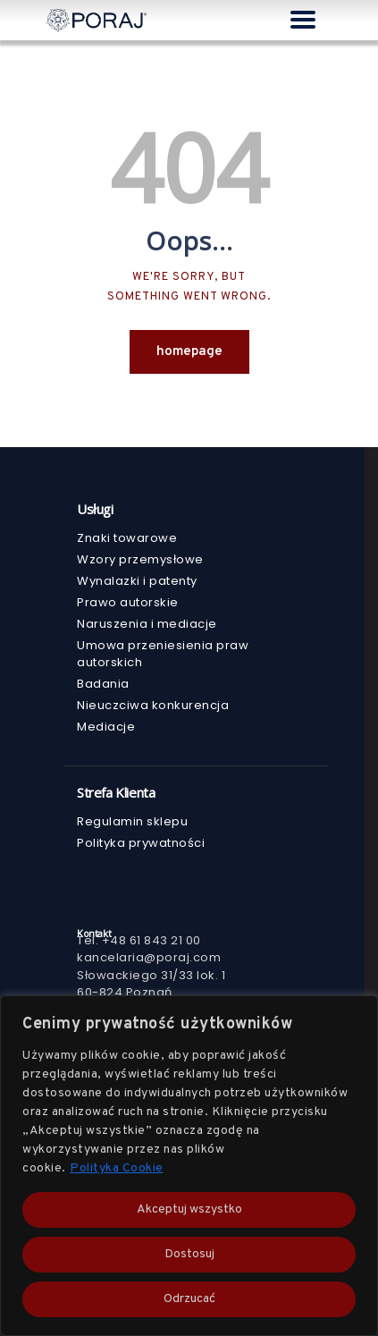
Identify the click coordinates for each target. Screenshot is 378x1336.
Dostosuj (189, 1254)
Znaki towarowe (127, 537)
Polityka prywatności (141, 842)
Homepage (189, 351)
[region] (189, 1165)
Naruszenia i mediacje (147, 623)
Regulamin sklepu (132, 821)
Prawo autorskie (128, 602)
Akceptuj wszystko (189, 1209)
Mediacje (106, 726)
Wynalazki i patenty (137, 580)
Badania (103, 683)
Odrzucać (189, 1298)
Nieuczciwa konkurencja (153, 705)
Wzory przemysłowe (140, 559)
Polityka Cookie (117, 1168)
